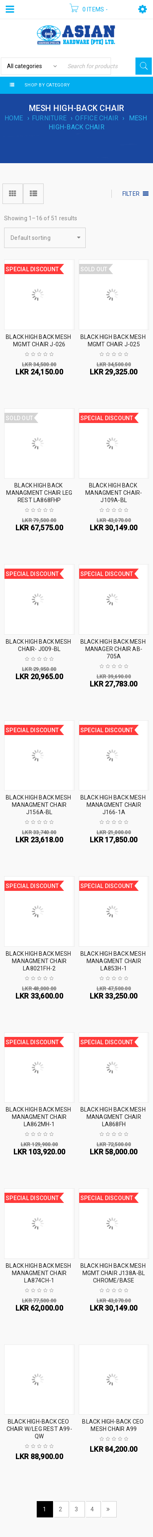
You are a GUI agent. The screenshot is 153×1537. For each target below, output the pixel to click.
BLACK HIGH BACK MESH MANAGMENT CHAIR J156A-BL (38, 804)
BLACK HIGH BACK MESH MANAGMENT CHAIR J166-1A (113, 804)
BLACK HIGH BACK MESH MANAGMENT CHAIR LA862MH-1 (38, 1116)
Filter (131, 193)
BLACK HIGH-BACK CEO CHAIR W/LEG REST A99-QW (39, 1429)
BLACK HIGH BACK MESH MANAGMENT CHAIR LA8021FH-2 (38, 961)
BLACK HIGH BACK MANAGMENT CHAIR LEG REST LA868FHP (39, 492)
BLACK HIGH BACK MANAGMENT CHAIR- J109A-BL (113, 492)
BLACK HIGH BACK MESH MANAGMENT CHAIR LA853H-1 (113, 961)
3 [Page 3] (76, 1509)
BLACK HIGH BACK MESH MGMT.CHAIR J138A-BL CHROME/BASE (113, 1273)
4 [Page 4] (92, 1509)
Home (13, 118)
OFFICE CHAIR (96, 118)
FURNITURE (49, 118)
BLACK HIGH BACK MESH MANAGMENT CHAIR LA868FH (113, 1116)
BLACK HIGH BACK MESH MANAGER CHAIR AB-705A (113, 649)
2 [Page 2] (60, 1509)
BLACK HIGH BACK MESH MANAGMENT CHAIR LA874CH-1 (38, 1273)
